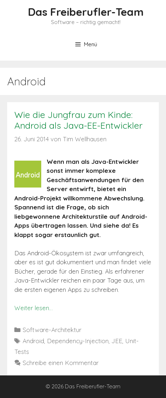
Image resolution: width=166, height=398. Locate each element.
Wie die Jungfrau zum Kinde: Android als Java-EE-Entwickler (78, 120)
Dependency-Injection (78, 341)
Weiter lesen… (33, 308)
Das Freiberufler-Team (86, 12)
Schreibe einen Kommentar (61, 362)
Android (33, 341)
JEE (117, 341)
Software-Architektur (52, 329)
